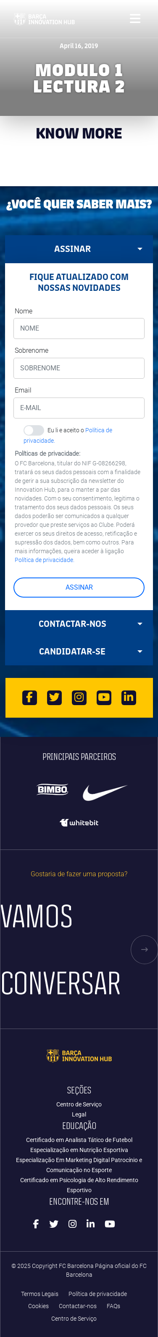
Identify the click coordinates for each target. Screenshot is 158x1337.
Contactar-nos (78, 1306)
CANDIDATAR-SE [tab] (90, 651)
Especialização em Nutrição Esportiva (79, 1150)
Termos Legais (39, 1294)
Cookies (38, 1306)
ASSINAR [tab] (98, 248)
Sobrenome (31, 350)
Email (23, 390)
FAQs (113, 1306)
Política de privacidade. (44, 560)
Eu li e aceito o (68, 431)
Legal (79, 1114)
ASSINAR (79, 587)
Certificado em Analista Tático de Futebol (79, 1140)
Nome (23, 311)
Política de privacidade (97, 1294)
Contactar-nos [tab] (91, 623)
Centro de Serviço (79, 1104)
